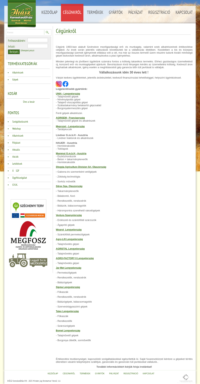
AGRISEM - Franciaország (70, 118)
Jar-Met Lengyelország (68, 268)
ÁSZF (15, 170)
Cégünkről (72, 12)
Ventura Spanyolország (69, 215)
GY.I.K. (15, 184)
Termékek (95, 12)
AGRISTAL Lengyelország (70, 248)
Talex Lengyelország (67, 311)
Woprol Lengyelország (69, 229)
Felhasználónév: (16, 40)
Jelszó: (11, 46)
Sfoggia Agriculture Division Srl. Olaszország (81, 167)
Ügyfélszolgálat (19, 177)
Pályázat (135, 12)
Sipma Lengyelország (68, 287)
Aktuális (16, 149)
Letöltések (17, 163)
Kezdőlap (49, 12)
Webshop (16, 128)
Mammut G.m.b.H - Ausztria (71, 153)
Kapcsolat (184, 12)
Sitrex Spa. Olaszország (69, 186)
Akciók (15, 156)
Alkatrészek (17, 72)
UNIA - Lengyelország (68, 93)
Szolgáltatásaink (20, 121)
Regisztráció (159, 12)
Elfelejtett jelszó (27, 50)
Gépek (15, 79)
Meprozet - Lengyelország (70, 126)
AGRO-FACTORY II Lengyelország (75, 258)
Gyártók (116, 12)
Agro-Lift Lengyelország (69, 239)
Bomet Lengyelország (68, 330)
